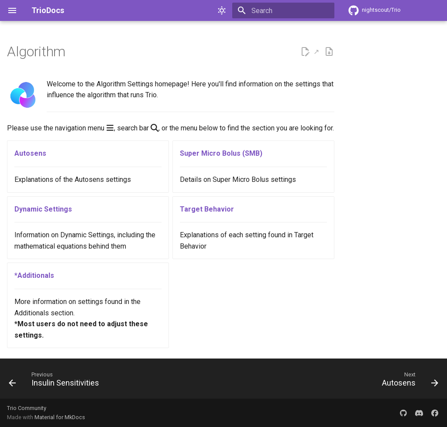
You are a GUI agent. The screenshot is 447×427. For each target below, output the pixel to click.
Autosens (30, 153)
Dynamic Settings (43, 209)
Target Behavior (207, 209)
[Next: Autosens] (408, 381)
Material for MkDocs (59, 417)
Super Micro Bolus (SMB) (221, 153)
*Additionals (34, 275)
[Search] (283, 10)
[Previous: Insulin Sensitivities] (56, 381)
